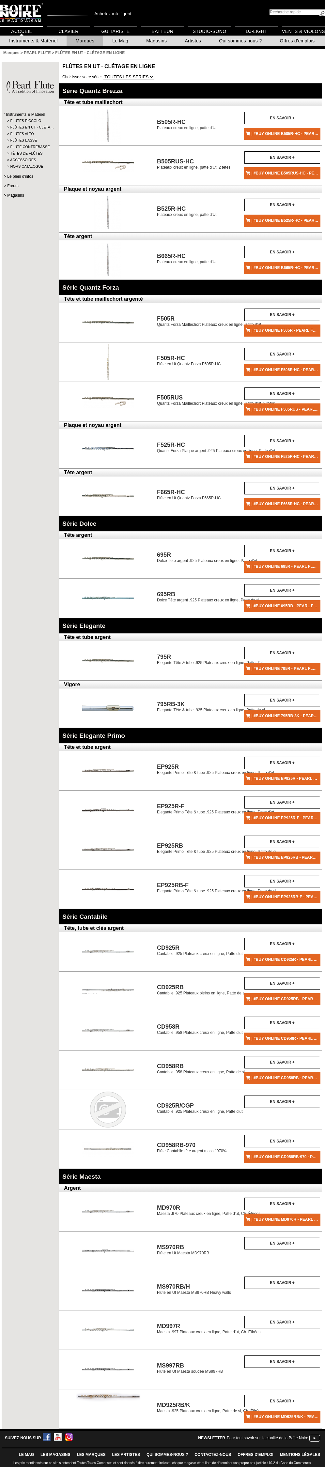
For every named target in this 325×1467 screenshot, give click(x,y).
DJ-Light (256, 31)
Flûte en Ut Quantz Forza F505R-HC (189, 360)
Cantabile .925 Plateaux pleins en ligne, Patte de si (201, 989)
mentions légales (300, 1454)
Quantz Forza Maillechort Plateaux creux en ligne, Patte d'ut (209, 321)
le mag (26, 1454)
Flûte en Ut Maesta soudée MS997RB (190, 1368)
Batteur (162, 31)
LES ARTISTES (126, 1454)
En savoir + (282, 118)
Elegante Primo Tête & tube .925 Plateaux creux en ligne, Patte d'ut (215, 769)
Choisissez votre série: (82, 77)
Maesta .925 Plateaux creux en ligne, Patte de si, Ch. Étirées (210, 1407)
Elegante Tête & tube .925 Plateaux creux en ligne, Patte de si (211, 706)
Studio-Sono (209, 31)
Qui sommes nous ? (240, 40)
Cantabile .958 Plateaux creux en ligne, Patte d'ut (199, 1029)
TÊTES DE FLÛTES (26, 153)
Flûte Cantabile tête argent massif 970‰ (192, 1147)
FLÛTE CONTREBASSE (30, 147)
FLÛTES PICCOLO (25, 121)
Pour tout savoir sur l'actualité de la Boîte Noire (267, 1438)
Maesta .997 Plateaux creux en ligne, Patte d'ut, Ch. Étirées (208, 1328)
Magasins (156, 40)
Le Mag (120, 40)
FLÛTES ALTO (22, 134)
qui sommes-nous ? (167, 1454)
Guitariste (115, 31)
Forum (13, 186)
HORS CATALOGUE (26, 166)
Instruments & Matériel (33, 40)
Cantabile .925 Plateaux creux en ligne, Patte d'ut (199, 950)
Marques (85, 40)
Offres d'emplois (297, 40)
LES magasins (55, 1454)
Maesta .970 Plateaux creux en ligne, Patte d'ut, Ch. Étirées (208, 1210)
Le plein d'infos (20, 176)
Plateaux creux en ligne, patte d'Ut (186, 124)
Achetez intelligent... (114, 13)
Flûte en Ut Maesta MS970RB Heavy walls (194, 1289)
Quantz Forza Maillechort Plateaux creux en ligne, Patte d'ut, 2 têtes (216, 400)
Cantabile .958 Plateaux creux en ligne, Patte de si (201, 1068)
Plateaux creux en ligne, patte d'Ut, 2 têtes (193, 164)
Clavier (68, 31)
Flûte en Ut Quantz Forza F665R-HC (189, 494)
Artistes (193, 40)
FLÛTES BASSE (23, 140)
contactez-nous (212, 1454)
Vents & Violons (303, 31)
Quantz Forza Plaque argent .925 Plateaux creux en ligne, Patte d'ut (216, 447)
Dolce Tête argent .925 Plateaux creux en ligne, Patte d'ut (207, 557)
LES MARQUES (91, 1454)
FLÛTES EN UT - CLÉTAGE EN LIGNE (108, 66)
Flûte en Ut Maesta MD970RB (183, 1249)
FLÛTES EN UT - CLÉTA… (30, 127)
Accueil (21, 31)
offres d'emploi (255, 1454)
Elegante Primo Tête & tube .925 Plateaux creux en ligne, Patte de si (216, 848)
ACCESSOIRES (23, 160)
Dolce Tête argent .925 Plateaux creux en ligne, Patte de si (208, 596)
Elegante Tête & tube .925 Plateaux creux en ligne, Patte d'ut (210, 659)
